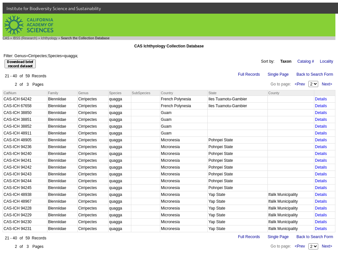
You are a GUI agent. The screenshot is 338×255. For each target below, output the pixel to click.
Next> (327, 84)
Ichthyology (49, 38)
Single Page (278, 74)
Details (321, 99)
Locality (326, 61)
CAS (6, 38)
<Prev (300, 84)
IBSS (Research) (25, 38)
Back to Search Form (314, 74)
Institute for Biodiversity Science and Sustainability (53, 8)
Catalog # (305, 61)
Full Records (249, 74)
